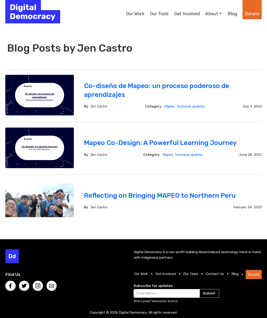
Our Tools (159, 13)
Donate (252, 13)
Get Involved (187, 13)
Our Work (135, 13)
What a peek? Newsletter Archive (156, 301)
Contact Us (215, 274)
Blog (232, 13)
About (211, 13)
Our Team (190, 274)
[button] (213, 13)
